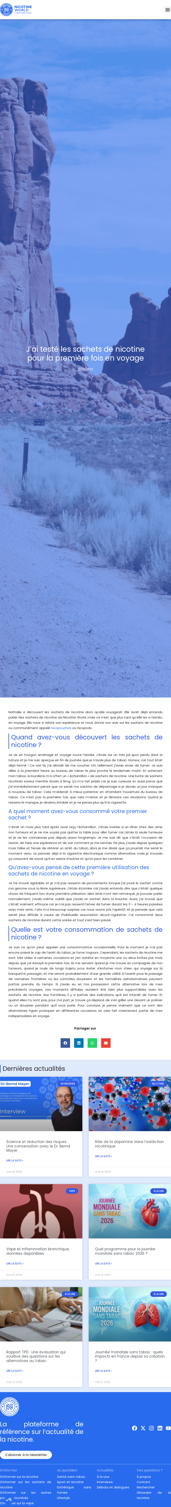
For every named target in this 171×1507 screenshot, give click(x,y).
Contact (143, 1482)
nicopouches (61, 728)
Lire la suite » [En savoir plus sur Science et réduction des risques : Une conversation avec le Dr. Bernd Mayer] (14, 1160)
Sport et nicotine (70, 1482)
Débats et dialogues (113, 1487)
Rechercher (146, 1487)
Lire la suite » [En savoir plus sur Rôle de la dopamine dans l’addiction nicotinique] (103, 1156)
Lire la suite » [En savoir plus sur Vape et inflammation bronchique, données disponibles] (14, 1263)
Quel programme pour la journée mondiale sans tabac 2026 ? (125, 1251)
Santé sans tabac (71, 1476)
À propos (144, 1476)
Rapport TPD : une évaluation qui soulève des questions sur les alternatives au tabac (36, 1356)
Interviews (105, 1482)
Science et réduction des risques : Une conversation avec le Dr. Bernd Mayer (38, 1146)
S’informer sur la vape (17, 1503)
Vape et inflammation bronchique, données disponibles (37, 1251)
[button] (167, 9)
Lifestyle (63, 1498)
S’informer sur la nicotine (19, 1476)
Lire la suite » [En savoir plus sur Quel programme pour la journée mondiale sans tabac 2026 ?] (103, 1263)
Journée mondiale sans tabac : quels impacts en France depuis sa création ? (130, 1356)
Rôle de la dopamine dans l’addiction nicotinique (129, 1144)
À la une (103, 1476)
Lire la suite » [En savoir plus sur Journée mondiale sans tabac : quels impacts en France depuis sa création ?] (103, 1371)
